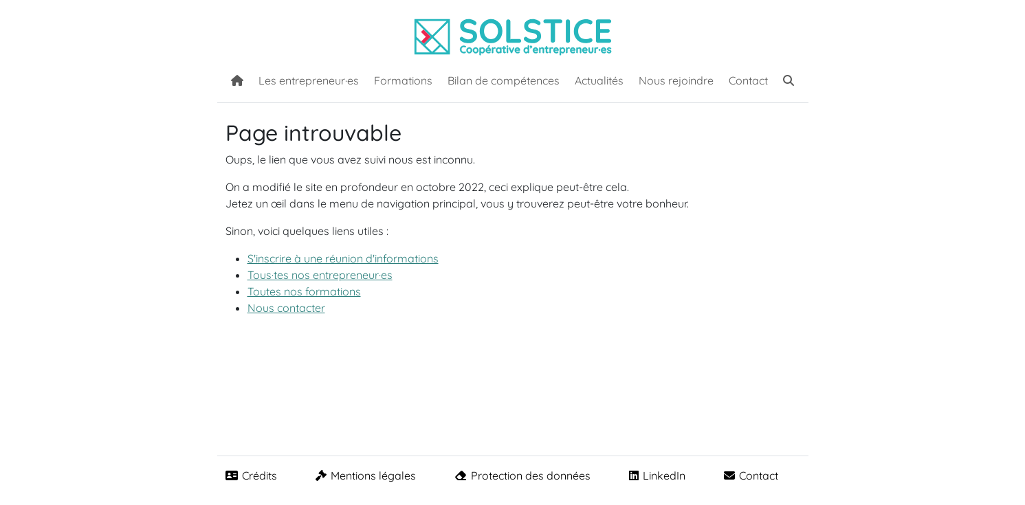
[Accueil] (237, 79)
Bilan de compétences (504, 80)
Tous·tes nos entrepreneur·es (320, 275)
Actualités (599, 80)
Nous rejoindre (676, 80)
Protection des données (522, 475)
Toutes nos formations (304, 291)
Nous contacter (286, 308)
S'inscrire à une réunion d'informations (343, 258)
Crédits (251, 475)
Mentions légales (366, 475)
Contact (748, 80)
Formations (403, 80)
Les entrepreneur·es (308, 80)
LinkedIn (657, 475)
